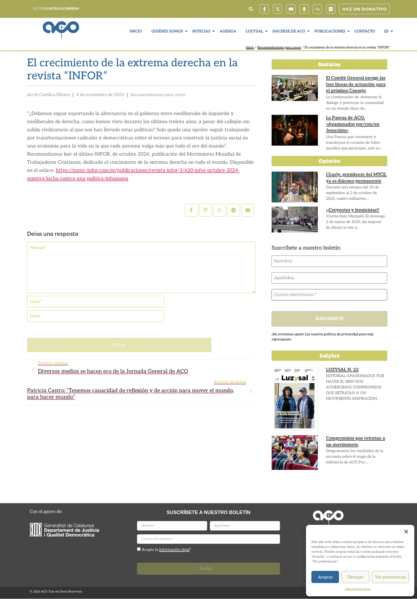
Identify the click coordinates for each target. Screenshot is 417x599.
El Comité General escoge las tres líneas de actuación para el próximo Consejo (355, 84)
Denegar (355, 577)
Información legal (357, 589)
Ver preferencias (390, 577)
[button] (406, 531)
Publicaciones (330, 31)
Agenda (228, 31)
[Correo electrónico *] (329, 294)
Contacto (364, 31)
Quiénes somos (167, 31)
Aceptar (325, 577)
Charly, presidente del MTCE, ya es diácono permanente (355, 178)
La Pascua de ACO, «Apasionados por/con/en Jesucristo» (352, 124)
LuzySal (255, 31)
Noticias (202, 31)
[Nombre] (329, 261)
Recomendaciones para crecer (279, 47)
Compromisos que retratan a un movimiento (355, 441)
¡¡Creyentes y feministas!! (351, 210)
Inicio (136, 31)
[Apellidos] (329, 278)
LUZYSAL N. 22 (342, 369)
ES (387, 31)
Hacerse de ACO (289, 31)
